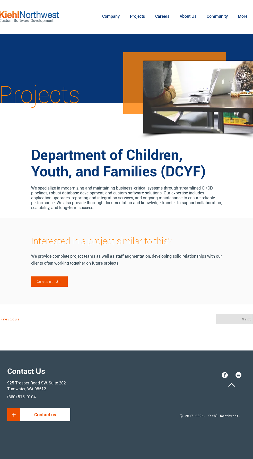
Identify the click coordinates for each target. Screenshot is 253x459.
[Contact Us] (49, 281)
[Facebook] (225, 375)
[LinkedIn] (238, 375)
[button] (14, 414)
